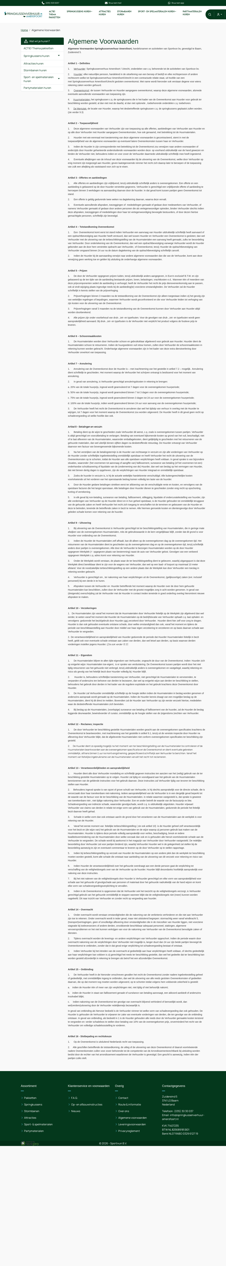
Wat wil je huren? (37, 41)
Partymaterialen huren (192, 13)
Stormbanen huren (124, 13)
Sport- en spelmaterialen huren (156, 11)
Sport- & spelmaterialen (38, 1124)
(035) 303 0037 (50, 3)
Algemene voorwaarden (132, 1118)
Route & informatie (129, 1104)
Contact (123, 1098)
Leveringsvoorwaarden (132, 1124)
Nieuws (75, 1111)
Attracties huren (104, 13)
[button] (209, 14)
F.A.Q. (74, 1098)
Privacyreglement (129, 1131)
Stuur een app (176, 3)
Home (24, 30)
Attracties (30, 1118)
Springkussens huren (79, 11)
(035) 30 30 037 (183, 1111)
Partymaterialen (34, 1131)
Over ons (123, 1111)
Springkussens (33, 1104)
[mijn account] (219, 14)
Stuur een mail (113, 3)
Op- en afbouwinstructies (86, 1104)
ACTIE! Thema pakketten (54, 14)
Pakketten (30, 1098)
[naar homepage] (23, 14)
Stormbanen (31, 1111)
